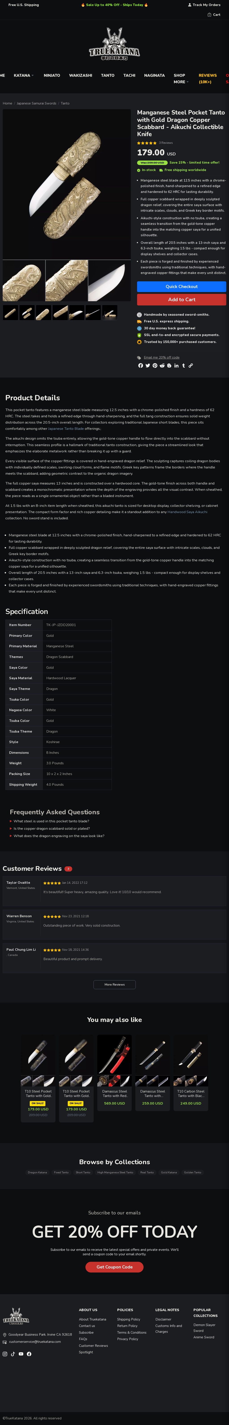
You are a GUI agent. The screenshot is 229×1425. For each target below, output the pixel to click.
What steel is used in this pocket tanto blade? (51, 821)
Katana (24, 75)
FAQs (83, 1339)
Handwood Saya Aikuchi (187, 511)
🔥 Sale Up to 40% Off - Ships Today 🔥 (114, 5)
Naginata (154, 75)
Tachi (129, 75)
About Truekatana (92, 1319)
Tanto (107, 75)
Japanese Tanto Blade (66, 428)
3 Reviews (166, 143)
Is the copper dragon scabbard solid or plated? (52, 828)
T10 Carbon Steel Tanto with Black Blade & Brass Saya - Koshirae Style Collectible (190, 1093)
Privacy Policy (127, 1339)
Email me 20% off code (162, 357)
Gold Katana (169, 1172)
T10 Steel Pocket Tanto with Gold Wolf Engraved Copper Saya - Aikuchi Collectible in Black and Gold (38, 1093)
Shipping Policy (128, 1319)
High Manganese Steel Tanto (115, 1172)
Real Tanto (147, 1172)
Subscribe (86, 1332)
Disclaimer (163, 1319)
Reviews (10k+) (208, 79)
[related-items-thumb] (38, 1060)
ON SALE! (38, 1103)
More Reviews (114, 984)
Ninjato (52, 75)
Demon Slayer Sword (204, 1328)
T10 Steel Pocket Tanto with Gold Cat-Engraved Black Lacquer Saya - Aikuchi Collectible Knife (76, 1093)
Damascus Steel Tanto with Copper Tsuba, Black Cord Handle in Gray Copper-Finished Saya (152, 1093)
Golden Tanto (192, 1172)
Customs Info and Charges (168, 1329)
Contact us (87, 1326)
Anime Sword (203, 1337)
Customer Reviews (93, 1346)
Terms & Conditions (131, 1332)
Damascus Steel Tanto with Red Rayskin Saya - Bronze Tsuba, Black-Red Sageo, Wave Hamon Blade (114, 1093)
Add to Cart (181, 299)
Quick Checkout (182, 287)
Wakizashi (80, 75)
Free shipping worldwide (182, 170)
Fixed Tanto (61, 1172)
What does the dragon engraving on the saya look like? (59, 835)
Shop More (182, 79)
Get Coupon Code (115, 1267)
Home (7, 103)
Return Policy (127, 1326)
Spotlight (86, 1352)
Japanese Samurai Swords (36, 103)
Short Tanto (83, 1172)
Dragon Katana (37, 1172)
